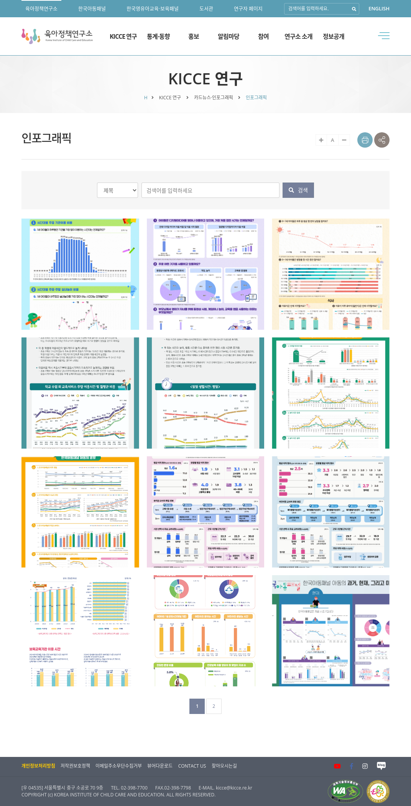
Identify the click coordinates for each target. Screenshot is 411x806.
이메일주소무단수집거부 (118, 766)
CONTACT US (192, 766)
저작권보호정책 (75, 766)
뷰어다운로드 (160, 766)
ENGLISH (379, 8)
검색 (298, 190)
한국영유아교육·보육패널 (152, 8)
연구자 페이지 (248, 8)
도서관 (206, 8)
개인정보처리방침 (38, 766)
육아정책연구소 (41, 8)
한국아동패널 (92, 8)
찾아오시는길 (224, 766)
